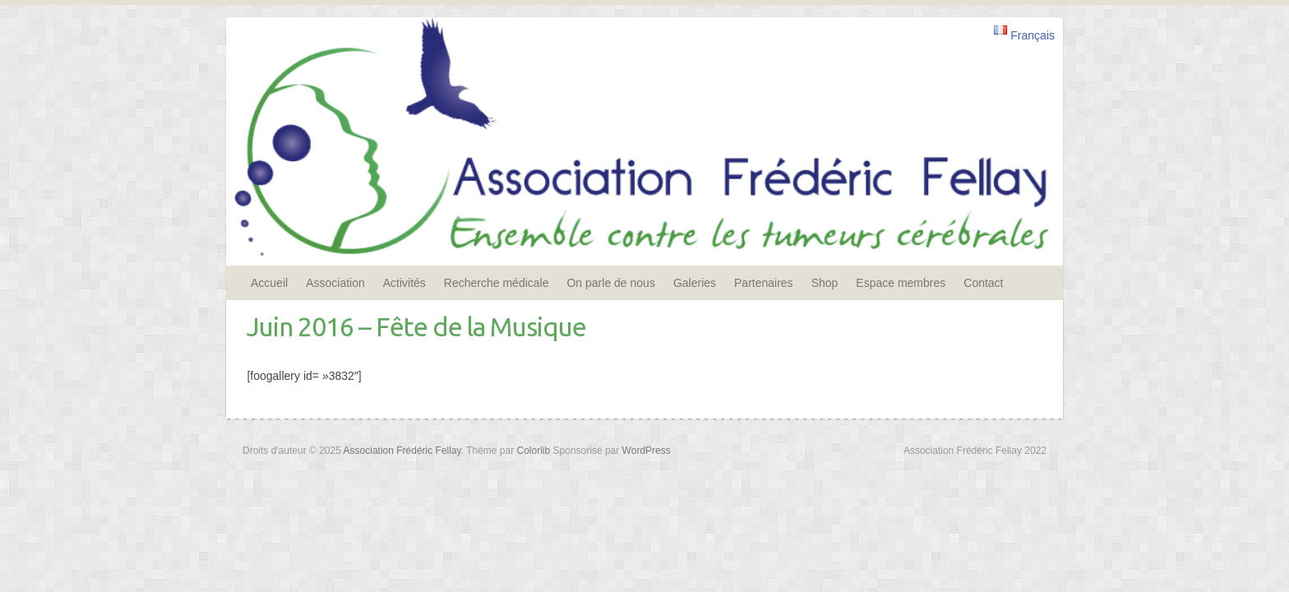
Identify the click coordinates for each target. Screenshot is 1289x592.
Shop (825, 282)
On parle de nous (610, 282)
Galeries (694, 282)
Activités (404, 282)
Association (335, 282)
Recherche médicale (496, 282)
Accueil (269, 282)
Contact (983, 282)
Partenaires (763, 282)
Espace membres (900, 282)
